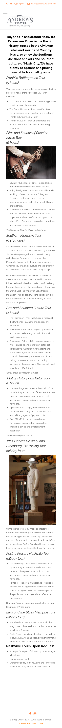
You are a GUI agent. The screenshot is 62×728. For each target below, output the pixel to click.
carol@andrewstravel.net (41, 3)
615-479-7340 (15, 3)
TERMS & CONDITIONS (31, 723)
